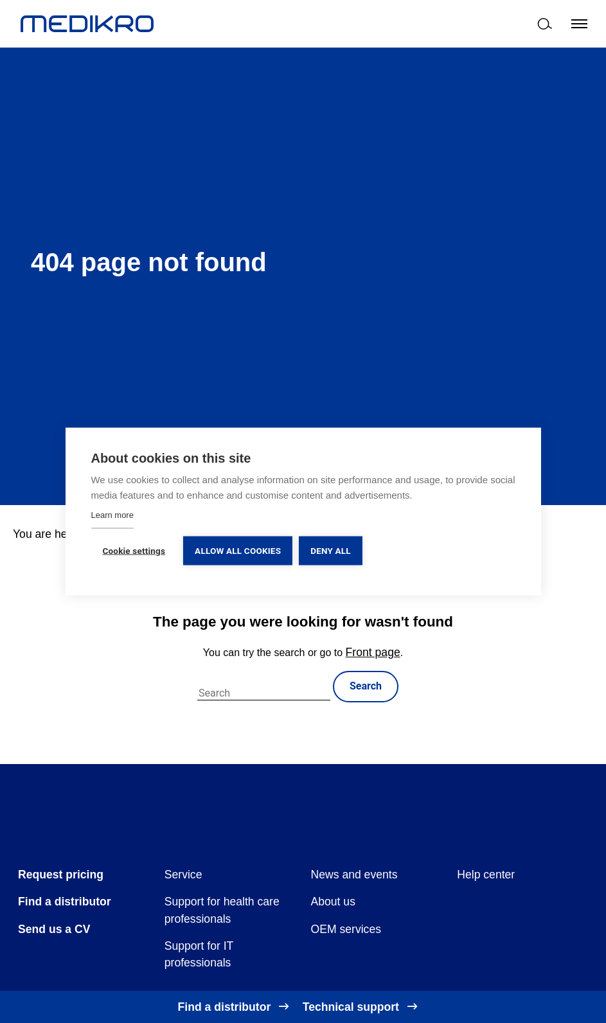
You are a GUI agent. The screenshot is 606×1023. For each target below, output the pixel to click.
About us (333, 901)
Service (183, 874)
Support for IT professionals (199, 954)
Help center (486, 874)
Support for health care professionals (222, 910)
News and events (354, 874)
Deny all (330, 551)
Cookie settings (133, 551)
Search (366, 686)
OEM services (346, 929)
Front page (373, 652)
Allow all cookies (238, 551)
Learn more (112, 515)
